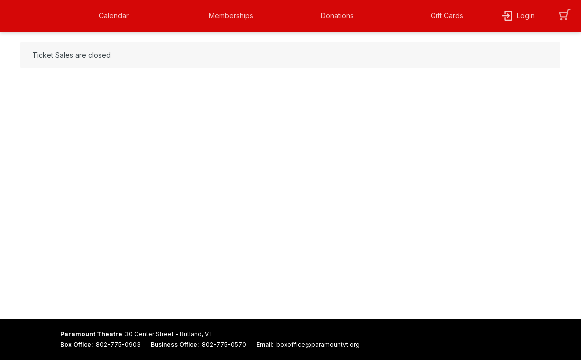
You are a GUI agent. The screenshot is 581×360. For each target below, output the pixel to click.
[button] (122, 16)
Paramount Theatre (91, 334)
